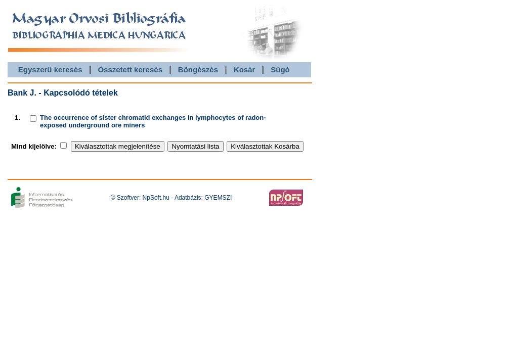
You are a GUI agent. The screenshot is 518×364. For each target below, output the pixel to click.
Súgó (280, 69)
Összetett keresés (130, 69)
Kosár (244, 69)
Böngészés (198, 69)
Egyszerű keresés (50, 69)
